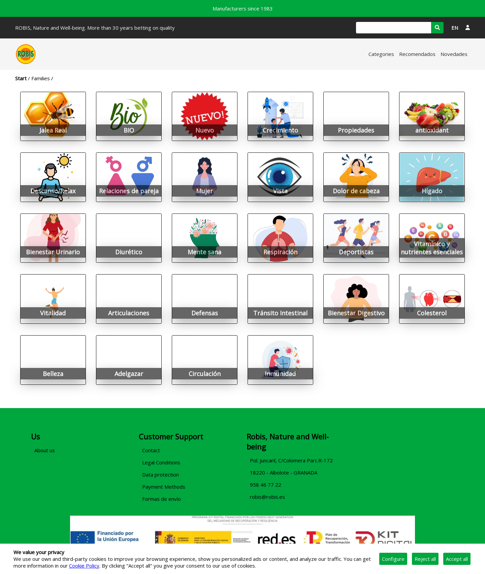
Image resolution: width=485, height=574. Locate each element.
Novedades (454, 54)
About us (44, 450)
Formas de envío (161, 498)
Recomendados (417, 54)
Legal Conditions (161, 462)
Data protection (160, 474)
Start (21, 78)
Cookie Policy (84, 565)
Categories (381, 54)
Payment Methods (163, 486)
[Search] (393, 27)
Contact (151, 450)
